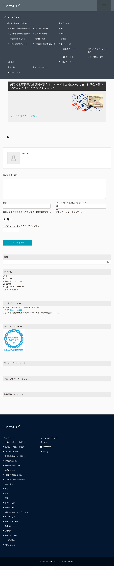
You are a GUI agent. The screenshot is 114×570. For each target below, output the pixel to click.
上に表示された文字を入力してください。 (21, 230)
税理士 (63, 39)
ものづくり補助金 (41, 28)
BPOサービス (68, 57)
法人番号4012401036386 (12, 314)
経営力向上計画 (41, 33)
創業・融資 (65, 23)
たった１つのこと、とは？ (24, 116)
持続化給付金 (40, 39)
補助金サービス (69, 49)
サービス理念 (15, 72)
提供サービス (66, 44)
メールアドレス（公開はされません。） (71, 206)
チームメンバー (41, 67)
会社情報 (10, 62)
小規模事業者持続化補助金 (20, 33)
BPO (62, 28)
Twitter (44, 446)
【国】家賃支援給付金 (18, 44)
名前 (4, 206)
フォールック (12, 5)
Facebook (45, 451)
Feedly (44, 455)
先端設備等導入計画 (17, 39)
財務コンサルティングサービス (98, 50)
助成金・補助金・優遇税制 (17, 23)
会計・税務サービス (95, 57)
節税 (62, 33)
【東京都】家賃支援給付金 (45, 44)
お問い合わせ (66, 62)
